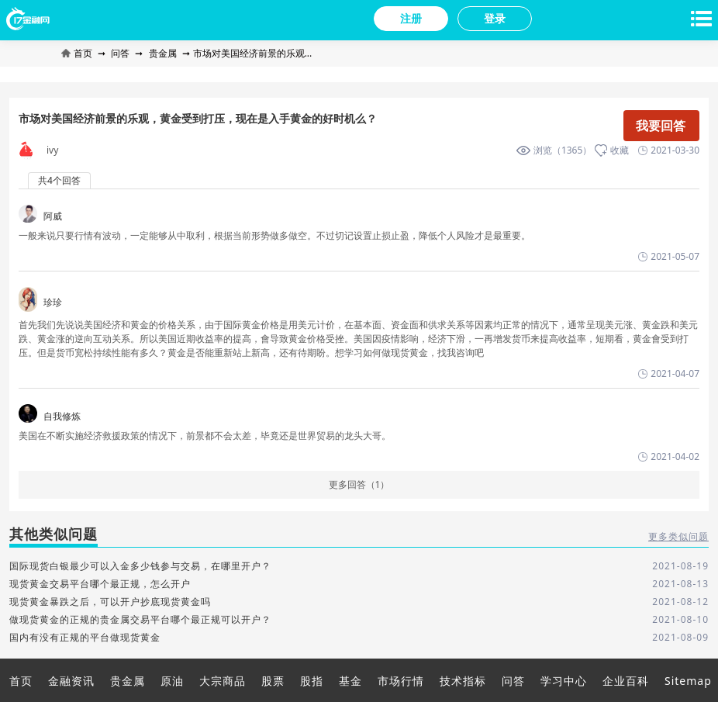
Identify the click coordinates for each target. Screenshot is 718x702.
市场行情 (401, 680)
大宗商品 (222, 680)
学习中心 (563, 680)
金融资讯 (71, 680)
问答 (120, 53)
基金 (350, 680)
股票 (273, 680)
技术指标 (463, 680)
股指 (311, 680)
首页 (78, 53)
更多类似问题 (678, 536)
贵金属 (163, 53)
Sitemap (688, 680)
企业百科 (625, 680)
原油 (172, 680)
